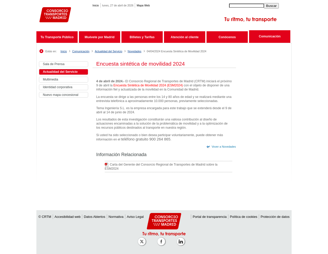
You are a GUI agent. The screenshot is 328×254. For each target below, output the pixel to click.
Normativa (116, 217)
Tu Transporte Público (57, 37)
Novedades (134, 51)
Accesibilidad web (68, 217)
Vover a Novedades (224, 146)
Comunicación (270, 36)
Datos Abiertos (94, 217)
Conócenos (227, 37)
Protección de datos (275, 217)
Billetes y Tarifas (142, 37)
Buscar (271, 6)
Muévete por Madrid (99, 37)
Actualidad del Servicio (108, 51)
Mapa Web (143, 5)
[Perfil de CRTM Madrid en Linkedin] (181, 239)
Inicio (96, 5)
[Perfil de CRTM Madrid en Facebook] (162, 239)
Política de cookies (243, 217)
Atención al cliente (185, 37)
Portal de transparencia (210, 217)
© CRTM (44, 217)
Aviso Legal (135, 217)
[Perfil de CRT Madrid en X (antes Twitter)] (142, 239)
